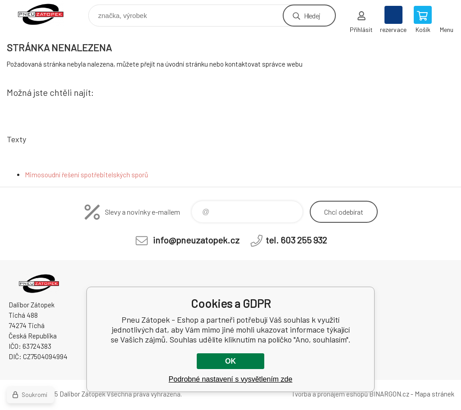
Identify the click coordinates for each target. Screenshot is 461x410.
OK (230, 361)
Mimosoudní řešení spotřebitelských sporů (86, 175)
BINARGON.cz (389, 394)
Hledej (312, 15)
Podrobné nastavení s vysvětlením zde (231, 379)
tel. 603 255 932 (296, 239)
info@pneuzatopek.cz (196, 239)
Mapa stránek (434, 394)
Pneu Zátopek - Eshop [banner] (46, 13)
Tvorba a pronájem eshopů (329, 394)
